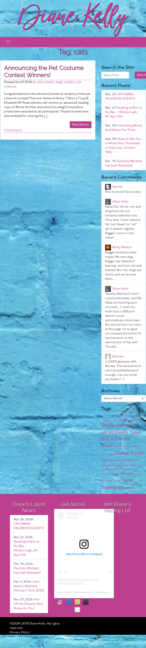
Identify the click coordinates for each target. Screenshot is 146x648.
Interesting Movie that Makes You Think (123, 127)
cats (39, 82)
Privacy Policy (20, 632)
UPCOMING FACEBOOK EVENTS (120, 96)
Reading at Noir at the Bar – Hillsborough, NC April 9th (123, 112)
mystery (69, 82)
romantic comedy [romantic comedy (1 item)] (118, 474)
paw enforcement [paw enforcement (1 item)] (126, 469)
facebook (69, 602)
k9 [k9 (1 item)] (122, 465)
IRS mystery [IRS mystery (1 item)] (114, 465)
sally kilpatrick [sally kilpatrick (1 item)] (135, 474)
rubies (69, 610)
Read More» (80, 125)
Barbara (118, 356)
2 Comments (13, 130)
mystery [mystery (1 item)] (113, 469)
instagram (60, 602)
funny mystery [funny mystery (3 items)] (122, 460)
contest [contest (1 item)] (114, 420)
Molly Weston (122, 247)
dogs (59, 82)
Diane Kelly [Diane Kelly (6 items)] (129, 453)
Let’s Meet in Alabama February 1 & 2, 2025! (29, 586)
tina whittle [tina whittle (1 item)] (129, 488)
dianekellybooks (83, 592)
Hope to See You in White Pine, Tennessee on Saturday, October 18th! (123, 145)
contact (77, 610)
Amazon (86, 602)
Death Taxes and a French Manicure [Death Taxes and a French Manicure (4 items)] (121, 439)
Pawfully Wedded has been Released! (123, 163)
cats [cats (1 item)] (131, 415)
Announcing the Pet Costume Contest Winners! (44, 71)
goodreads (77, 602)
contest (48, 82)
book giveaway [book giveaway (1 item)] (122, 415)
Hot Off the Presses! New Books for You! (28, 604)
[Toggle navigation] (8, 42)
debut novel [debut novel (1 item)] (127, 446)
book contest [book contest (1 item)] (107, 415)
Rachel (117, 186)
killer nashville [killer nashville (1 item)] (130, 465)
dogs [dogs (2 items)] (104, 460)
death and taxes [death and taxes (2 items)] (131, 420)
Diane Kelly (120, 201)
